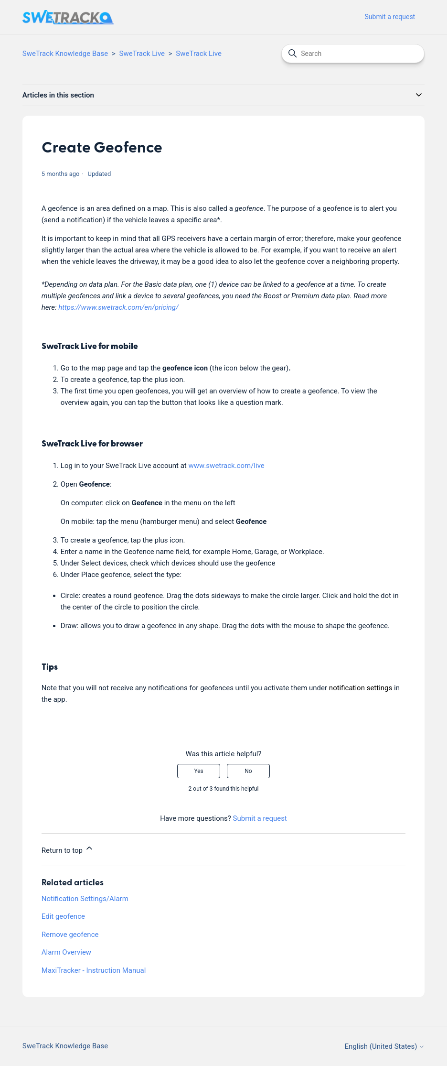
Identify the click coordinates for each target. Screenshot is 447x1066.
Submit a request (390, 17)
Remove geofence (70, 934)
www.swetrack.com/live (227, 465)
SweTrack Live (142, 53)
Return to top (68, 849)
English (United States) (385, 1047)
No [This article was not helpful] (248, 771)
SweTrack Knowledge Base (65, 53)
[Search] (353, 53)
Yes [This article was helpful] (198, 771)
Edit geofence (63, 916)
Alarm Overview (66, 952)
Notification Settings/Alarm (85, 898)
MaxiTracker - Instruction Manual (94, 970)
